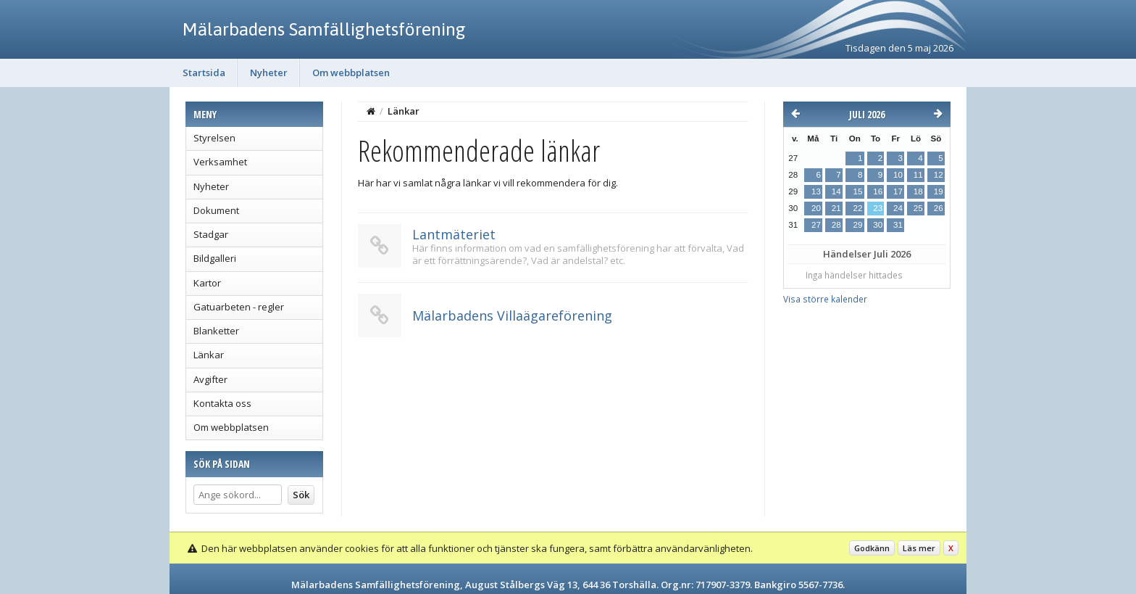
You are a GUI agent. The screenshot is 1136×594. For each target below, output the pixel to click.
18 (918, 191)
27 (816, 224)
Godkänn (872, 548)
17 (898, 191)
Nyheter (269, 72)
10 (898, 174)
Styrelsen (214, 137)
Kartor (207, 282)
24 (898, 208)
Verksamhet (220, 161)
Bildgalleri (214, 258)
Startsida (204, 72)
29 (857, 224)
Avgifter (210, 379)
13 (816, 191)
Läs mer (919, 548)
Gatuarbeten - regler (238, 306)
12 (938, 174)
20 (816, 208)
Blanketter (216, 330)
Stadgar (210, 234)
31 (898, 224)
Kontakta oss (222, 403)
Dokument (216, 210)
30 (877, 224)
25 (918, 208)
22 (857, 208)
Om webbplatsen (351, 72)
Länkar (208, 354)
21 (836, 208)
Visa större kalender (825, 299)
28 (836, 224)
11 (918, 174)
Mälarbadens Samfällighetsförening (324, 29)
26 (938, 208)
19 (938, 191)
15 (857, 191)
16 (877, 191)
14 (836, 191)
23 (877, 208)
